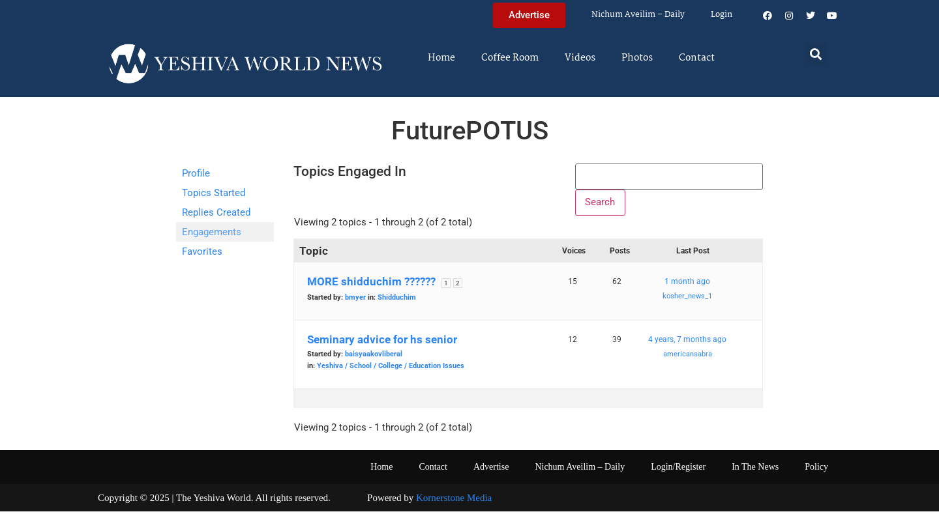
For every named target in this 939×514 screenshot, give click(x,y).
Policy (816, 469)
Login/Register (678, 469)
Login (721, 14)
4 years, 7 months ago (687, 342)
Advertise (491, 469)
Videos (580, 58)
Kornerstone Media (454, 500)
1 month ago (687, 284)
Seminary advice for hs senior (382, 342)
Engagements (211, 232)
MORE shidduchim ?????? (371, 284)
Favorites (202, 251)
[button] (816, 53)
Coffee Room (510, 58)
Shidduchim (397, 300)
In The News (755, 469)
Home (441, 58)
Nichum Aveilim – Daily (638, 14)
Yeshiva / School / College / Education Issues (390, 368)
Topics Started (213, 193)
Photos (637, 58)
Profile (196, 173)
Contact (697, 58)
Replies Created (216, 212)
